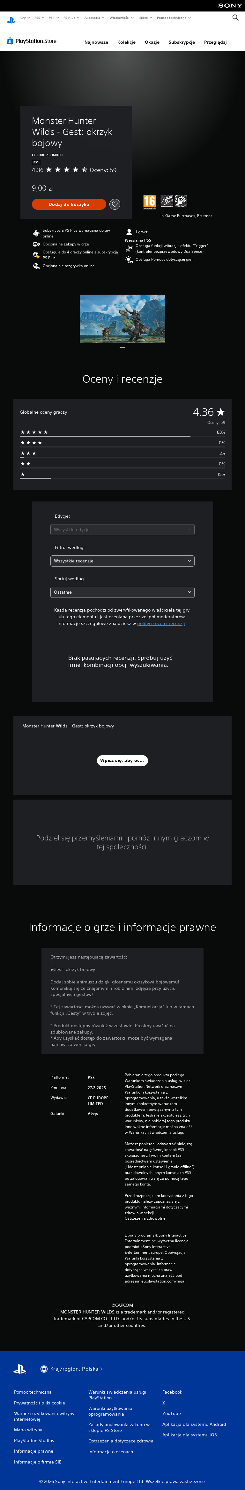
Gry (23, 17)
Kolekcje (126, 36)
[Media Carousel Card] (123, 313)
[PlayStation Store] (33, 35)
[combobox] (122, 523)
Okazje (152, 36)
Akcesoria (92, 17)
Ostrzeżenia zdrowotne (145, 1212)
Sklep (143, 17)
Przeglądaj (215, 36)
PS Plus (69, 17)
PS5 (37, 17)
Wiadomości (119, 17)
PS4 (52, 17)
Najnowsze (96, 36)
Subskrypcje (182, 36)
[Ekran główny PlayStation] (11, 17)
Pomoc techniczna (171, 17)
